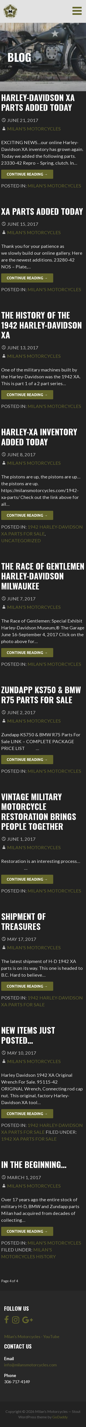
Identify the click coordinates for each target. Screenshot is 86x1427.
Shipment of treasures (23, 921)
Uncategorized (21, 540)
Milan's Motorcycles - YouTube (31, 1336)
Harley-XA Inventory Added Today (39, 436)
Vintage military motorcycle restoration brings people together (38, 811)
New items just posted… (28, 1035)
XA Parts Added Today (42, 211)
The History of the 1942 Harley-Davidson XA (41, 324)
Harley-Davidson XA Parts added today (38, 102)
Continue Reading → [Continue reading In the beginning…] (27, 1231)
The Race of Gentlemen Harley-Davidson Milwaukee (42, 576)
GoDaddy (60, 1417)
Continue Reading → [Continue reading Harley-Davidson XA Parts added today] (27, 174)
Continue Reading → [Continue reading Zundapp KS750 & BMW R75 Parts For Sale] (27, 760)
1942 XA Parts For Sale (29, 1139)
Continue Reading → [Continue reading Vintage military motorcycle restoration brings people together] (27, 879)
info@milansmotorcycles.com (30, 1364)
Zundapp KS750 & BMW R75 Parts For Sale (41, 694)
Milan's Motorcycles (34, 128)
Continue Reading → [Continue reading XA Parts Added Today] (27, 278)
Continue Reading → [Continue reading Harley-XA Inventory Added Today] (27, 515)
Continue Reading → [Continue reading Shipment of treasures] (27, 986)
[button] (78, 11)
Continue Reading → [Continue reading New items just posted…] (27, 1114)
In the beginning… (34, 1164)
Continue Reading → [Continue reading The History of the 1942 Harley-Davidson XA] (27, 395)
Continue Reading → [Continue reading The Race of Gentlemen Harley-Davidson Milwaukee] (27, 653)
